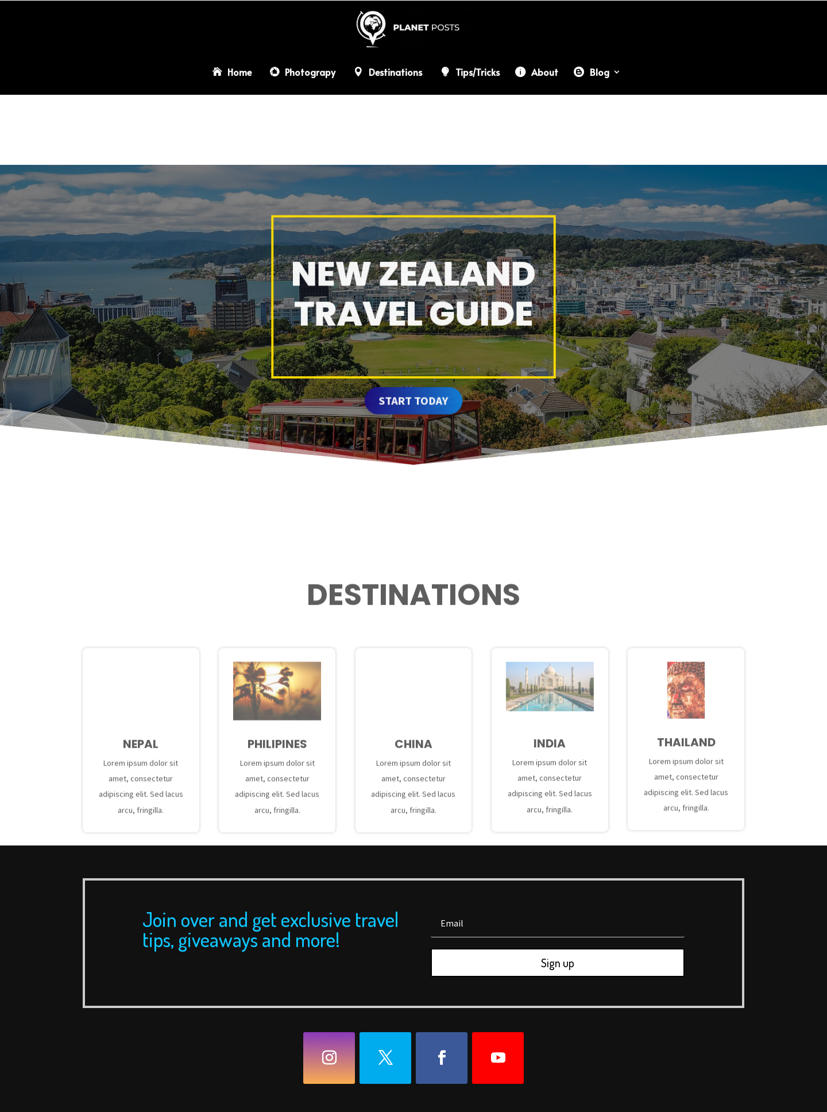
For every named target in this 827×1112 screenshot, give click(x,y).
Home (239, 71)
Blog (599, 71)
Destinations (395, 71)
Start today (414, 396)
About (544, 71)
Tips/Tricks (477, 71)
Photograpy (310, 71)
